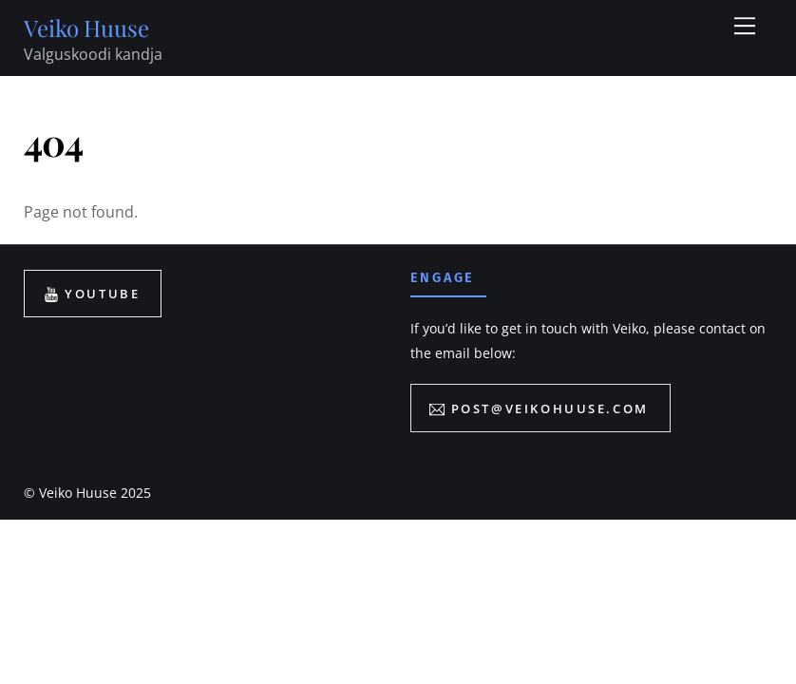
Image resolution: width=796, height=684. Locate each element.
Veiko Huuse (78, 493)
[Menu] (745, 26)
